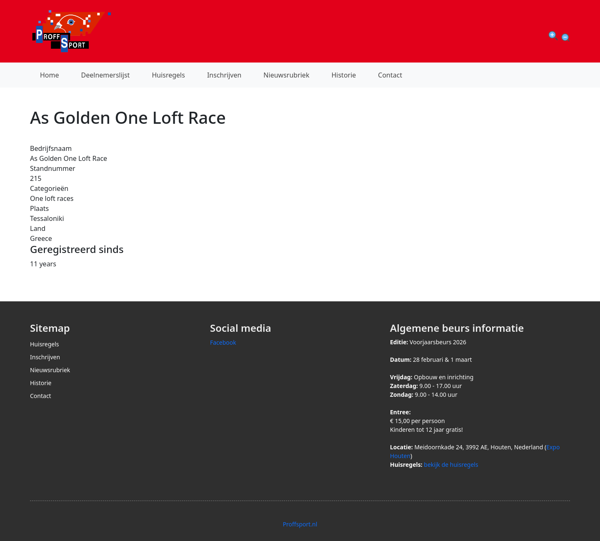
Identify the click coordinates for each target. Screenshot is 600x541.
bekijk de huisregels (451, 464)
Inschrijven (224, 75)
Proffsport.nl (300, 524)
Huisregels (168, 75)
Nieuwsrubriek (286, 75)
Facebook (223, 342)
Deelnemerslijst (105, 75)
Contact (390, 75)
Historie (343, 75)
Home (49, 75)
